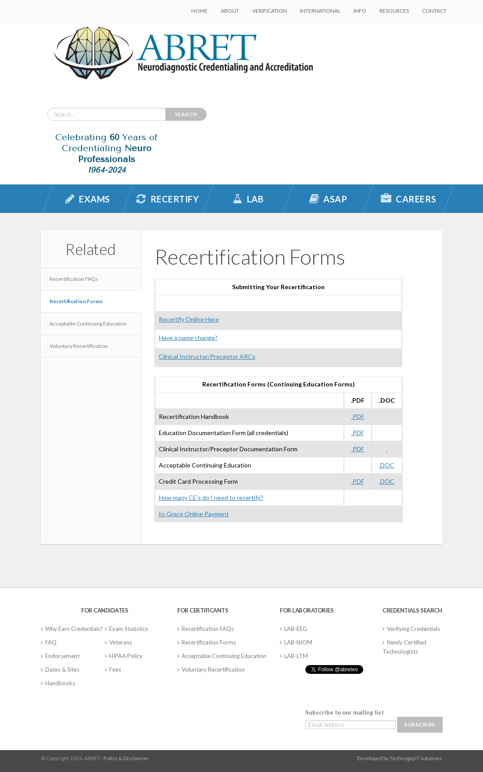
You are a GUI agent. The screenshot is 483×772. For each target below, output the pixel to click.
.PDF (357, 416)
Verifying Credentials (413, 628)
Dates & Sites (62, 669)
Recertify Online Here (189, 319)
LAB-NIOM (298, 642)
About (230, 10)
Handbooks (60, 683)
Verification (269, 10)
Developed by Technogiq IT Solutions (399, 758)
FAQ (51, 642)
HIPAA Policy (126, 655)
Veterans (120, 642)
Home (199, 10)
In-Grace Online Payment (194, 513)
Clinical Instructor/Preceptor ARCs (207, 356)
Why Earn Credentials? (74, 628)
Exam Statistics (128, 628)
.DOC (386, 465)
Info (360, 10)
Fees (115, 669)
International (320, 10)
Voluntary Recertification (79, 346)
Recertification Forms (76, 301)
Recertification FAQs (74, 279)
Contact (434, 10)
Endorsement (62, 655)
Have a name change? (188, 337)
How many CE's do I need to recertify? (211, 497)
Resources (394, 10)
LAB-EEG (295, 628)
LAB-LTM (296, 655)
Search (186, 114)
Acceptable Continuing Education (88, 323)
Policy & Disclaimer (126, 758)
